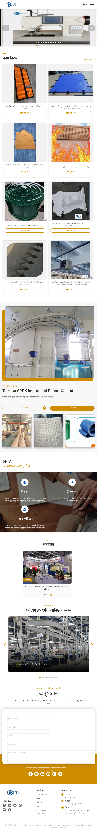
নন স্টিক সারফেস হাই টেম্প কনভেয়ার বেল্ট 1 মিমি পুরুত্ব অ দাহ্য (71, 167)
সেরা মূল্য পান (24, 113)
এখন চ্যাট (72, 408)
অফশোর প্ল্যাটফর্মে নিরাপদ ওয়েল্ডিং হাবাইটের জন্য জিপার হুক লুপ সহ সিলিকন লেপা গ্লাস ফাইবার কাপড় (71, 107)
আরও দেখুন (89, 59)
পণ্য (38, 798)
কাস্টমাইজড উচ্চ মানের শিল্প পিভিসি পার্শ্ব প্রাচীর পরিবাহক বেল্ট (25, 226)
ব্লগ (38, 807)
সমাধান (39, 802)
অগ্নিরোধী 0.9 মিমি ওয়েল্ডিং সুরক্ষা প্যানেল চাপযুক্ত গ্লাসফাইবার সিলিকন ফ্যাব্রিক (24, 107)
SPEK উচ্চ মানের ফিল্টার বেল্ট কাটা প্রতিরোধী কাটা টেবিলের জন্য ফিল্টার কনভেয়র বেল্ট (25, 283)
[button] (36, 42)
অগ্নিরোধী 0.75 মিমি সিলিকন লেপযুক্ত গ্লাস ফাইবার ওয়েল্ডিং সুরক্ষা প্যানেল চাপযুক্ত (25, 166)
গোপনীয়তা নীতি (7, 825)
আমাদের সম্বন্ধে (42, 794)
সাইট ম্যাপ (16, 825)
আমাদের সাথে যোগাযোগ (41, 812)
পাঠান (53, 771)
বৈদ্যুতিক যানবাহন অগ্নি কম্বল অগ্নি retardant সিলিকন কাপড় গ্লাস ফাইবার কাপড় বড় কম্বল (70, 225)
